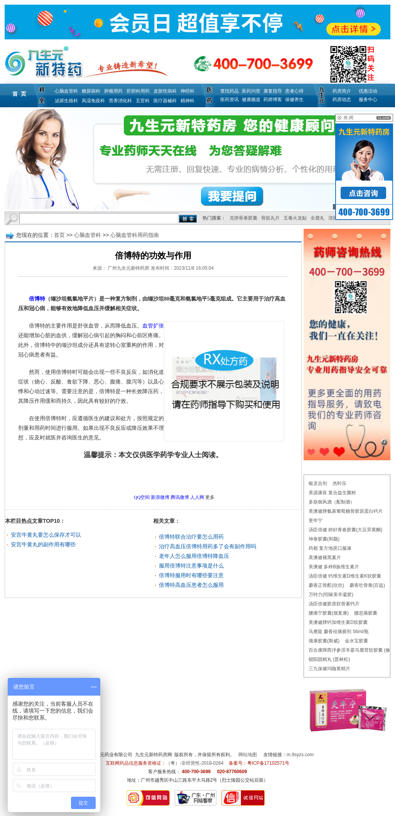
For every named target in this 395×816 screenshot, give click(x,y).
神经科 (187, 91)
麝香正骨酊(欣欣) (326, 585)
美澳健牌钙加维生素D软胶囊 (338, 622)
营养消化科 (120, 100)
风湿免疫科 (93, 100)
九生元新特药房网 (153, 754)
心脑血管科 (66, 91)
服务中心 (368, 99)
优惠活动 (368, 91)
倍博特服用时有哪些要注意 (191, 575)
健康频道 (251, 99)
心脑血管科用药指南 (134, 235)
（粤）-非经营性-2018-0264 (194, 763)
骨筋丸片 (270, 218)
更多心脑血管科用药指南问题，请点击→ (136, 476)
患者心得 (294, 91)
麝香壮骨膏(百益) (367, 585)
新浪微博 (160, 497)
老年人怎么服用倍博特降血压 (194, 556)
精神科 (187, 100)
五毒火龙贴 (295, 218)
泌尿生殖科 (66, 100)
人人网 (197, 497)
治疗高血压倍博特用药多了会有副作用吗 (207, 546)
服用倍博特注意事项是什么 (191, 566)
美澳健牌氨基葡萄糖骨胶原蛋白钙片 (346, 511)
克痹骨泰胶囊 (243, 218)
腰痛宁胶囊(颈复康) (329, 613)
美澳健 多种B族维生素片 (334, 566)
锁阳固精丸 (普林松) (329, 659)
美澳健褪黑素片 (325, 557)
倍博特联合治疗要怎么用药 (191, 537)
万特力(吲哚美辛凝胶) (331, 594)
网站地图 (247, 754)
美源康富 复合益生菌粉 (332, 492)
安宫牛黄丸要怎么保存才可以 (46, 535)
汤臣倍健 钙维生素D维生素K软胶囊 (345, 576)
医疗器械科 (165, 100)
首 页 (19, 94)
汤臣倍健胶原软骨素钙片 (334, 604)
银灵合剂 (318, 483)
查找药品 (229, 91)
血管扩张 (153, 326)
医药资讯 (229, 99)
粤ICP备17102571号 (268, 763)
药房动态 (342, 99)
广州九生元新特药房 (128, 268)
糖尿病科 (91, 91)
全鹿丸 (317, 218)
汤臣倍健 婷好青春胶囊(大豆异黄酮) (345, 529)
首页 (59, 235)
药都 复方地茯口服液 (330, 548)
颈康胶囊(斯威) (324, 641)
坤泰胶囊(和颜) (324, 539)
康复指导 (272, 91)
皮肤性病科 (165, 91)
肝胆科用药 (138, 91)
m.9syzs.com (300, 754)
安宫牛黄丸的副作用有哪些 (43, 544)
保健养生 (294, 99)
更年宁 (315, 520)
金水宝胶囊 (356, 641)
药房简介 (342, 91)
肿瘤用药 (113, 91)
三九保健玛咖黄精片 (329, 668)
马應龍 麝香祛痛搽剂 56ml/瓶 (339, 631)
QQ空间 (142, 497)
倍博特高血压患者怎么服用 (191, 585)
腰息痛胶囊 (365, 613)
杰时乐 (339, 483)
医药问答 (251, 91)
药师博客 (272, 99)
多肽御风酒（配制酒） (332, 502)
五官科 (143, 100)
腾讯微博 (179, 497)
